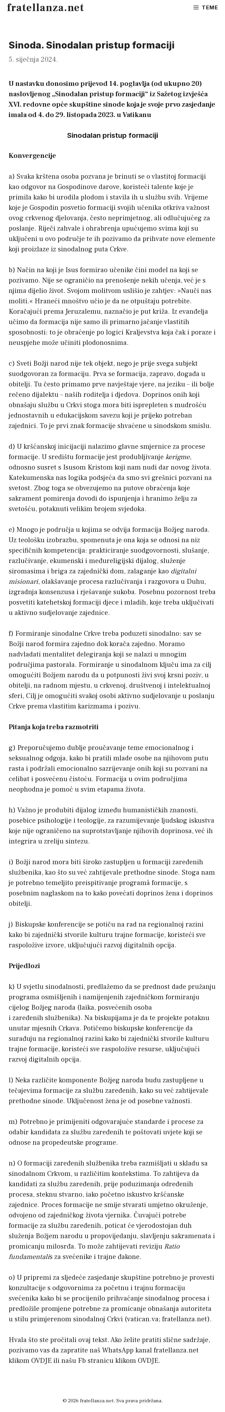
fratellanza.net (45, 8)
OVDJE (41, 1360)
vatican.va (143, 1319)
